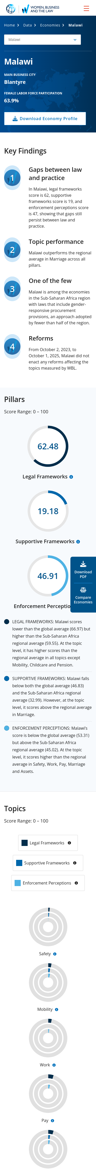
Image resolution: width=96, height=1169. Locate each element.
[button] (42, 39)
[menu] (86, 8)
